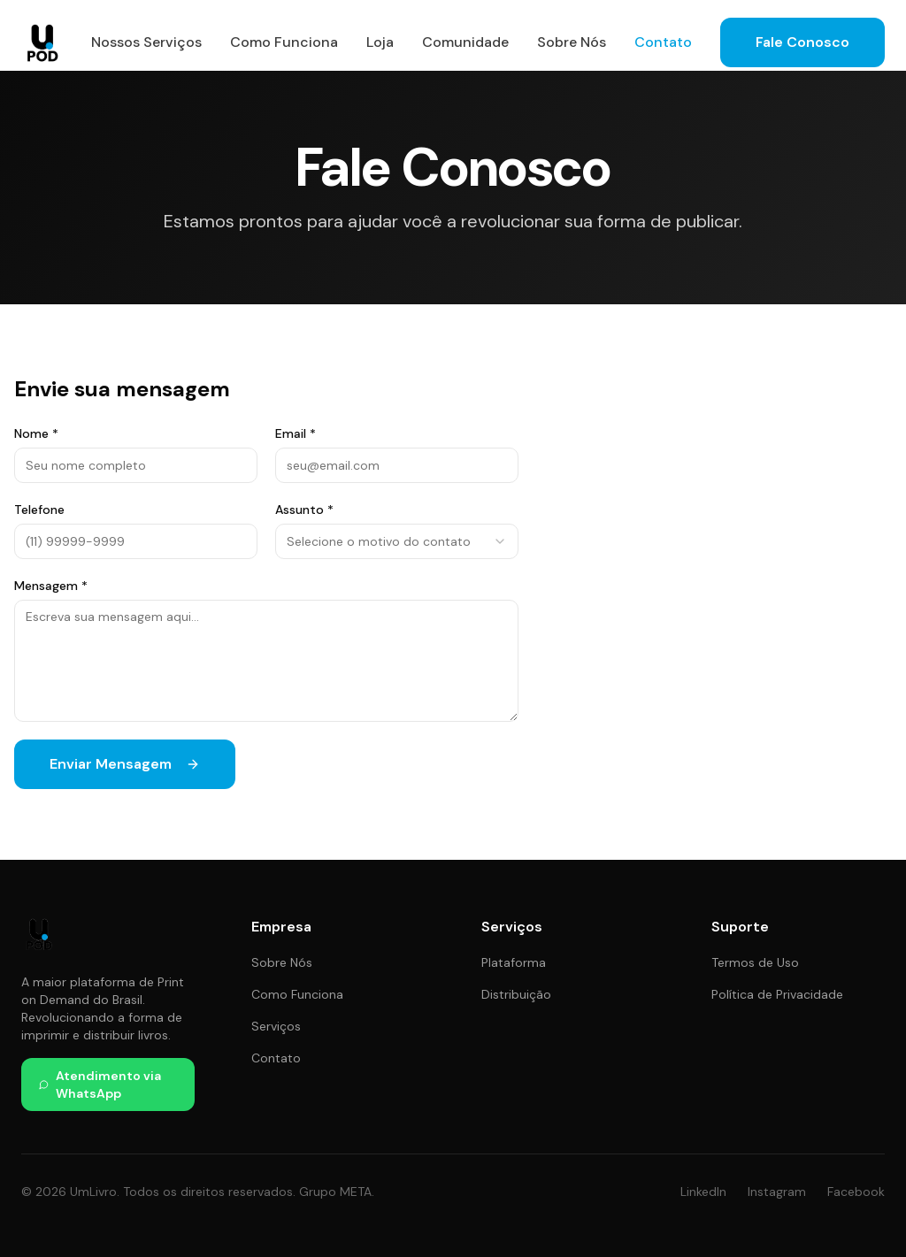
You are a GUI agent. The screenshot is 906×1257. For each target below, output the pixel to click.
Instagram (777, 1192)
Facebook (856, 1192)
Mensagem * (51, 586)
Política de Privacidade (777, 994)
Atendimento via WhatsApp (100, 1084)
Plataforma (513, 962)
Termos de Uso (755, 962)
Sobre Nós (571, 42)
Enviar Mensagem (125, 764)
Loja (380, 42)
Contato (663, 42)
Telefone (39, 509)
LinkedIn (703, 1192)
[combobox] (396, 541)
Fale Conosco (802, 42)
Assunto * (304, 509)
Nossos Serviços (146, 42)
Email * (295, 433)
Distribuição (516, 994)
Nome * (36, 433)
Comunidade (465, 42)
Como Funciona (284, 42)
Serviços (276, 1026)
